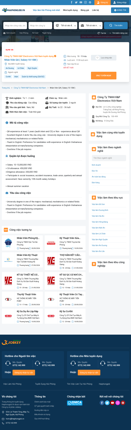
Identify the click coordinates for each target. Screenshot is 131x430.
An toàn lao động (99, 177)
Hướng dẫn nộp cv (41, 410)
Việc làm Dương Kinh (100, 210)
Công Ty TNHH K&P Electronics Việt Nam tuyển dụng (30, 56)
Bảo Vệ (94, 171)
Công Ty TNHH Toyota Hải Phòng (70, 243)
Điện (16, 77)
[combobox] (65, 25)
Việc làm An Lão (98, 251)
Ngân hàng (46, 33)
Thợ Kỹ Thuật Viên (26, 294)
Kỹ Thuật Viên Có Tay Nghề (71, 294)
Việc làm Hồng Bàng (100, 222)
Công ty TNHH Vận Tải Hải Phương (27, 243)
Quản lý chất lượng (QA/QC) (33, 77)
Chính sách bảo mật (42, 402)
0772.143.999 (11, 423)
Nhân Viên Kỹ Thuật (27, 255)
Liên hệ (95, 10)
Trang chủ (6, 88)
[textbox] (65, 25)
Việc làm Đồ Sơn (98, 204)
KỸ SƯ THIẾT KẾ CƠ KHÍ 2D (27, 274)
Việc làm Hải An (98, 216)
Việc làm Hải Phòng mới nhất (46, 10)
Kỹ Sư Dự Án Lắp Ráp (27, 311)
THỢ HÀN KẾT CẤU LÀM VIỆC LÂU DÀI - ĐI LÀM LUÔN (71, 255)
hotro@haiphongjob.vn (15, 419)
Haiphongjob (104, 384)
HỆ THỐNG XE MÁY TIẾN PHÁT (26, 299)
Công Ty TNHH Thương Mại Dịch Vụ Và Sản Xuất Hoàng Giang (71, 261)
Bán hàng (96, 183)
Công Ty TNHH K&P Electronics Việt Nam (30, 88)
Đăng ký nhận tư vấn (24, 372)
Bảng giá (85, 10)
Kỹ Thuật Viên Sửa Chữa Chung (69, 238)
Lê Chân (21, 68)
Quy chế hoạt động (41, 419)
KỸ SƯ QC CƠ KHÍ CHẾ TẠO (71, 274)
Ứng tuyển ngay (103, 76)
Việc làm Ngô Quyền (100, 239)
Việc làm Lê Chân (99, 234)
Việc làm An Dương (99, 245)
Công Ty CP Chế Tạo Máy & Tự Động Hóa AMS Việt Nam (28, 316)
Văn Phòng (23, 33)
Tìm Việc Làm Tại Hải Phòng (79, 384)
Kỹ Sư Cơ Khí (66, 311)
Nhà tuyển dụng (70, 10)
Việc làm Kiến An (98, 228)
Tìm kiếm (115, 25)
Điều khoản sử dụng (42, 414)
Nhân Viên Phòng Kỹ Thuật (27, 238)
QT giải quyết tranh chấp (44, 406)
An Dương (10, 68)
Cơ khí (8, 77)
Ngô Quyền (32, 68)
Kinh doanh (9, 33)
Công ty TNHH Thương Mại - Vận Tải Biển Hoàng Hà (28, 260)
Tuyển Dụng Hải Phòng (45, 384)
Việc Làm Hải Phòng (12, 384)
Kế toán (35, 33)
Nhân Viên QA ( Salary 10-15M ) (20, 59)
